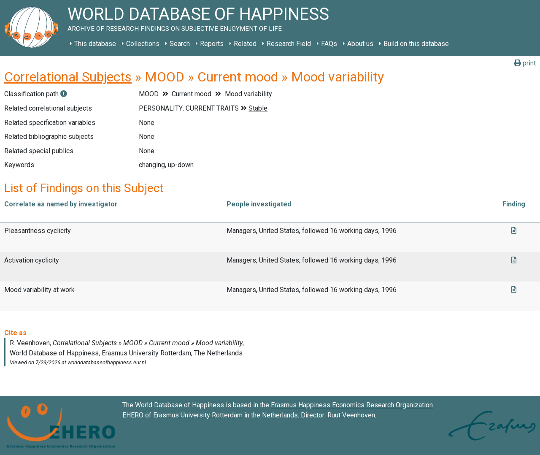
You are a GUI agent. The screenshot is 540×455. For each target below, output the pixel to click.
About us (360, 44)
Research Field (289, 44)
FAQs (329, 44)
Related (245, 44)
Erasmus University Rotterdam (198, 415)
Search (180, 44)
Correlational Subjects (68, 77)
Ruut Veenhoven (351, 415)
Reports (212, 44)
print (525, 63)
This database (95, 44)
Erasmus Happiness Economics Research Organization (352, 405)
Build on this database (416, 44)
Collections (142, 44)
